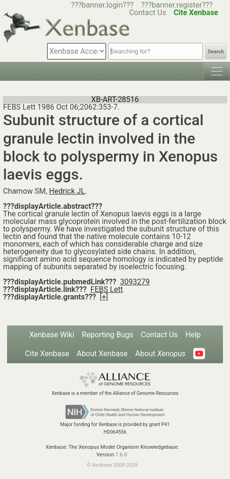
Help (193, 334)
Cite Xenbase (47, 353)
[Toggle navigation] (217, 71)
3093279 (135, 281)
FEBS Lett (106, 289)
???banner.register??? (177, 4)
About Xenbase (102, 353)
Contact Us (159, 334)
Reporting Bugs (107, 334)
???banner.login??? (102, 4)
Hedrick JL (67, 191)
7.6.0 (121, 455)
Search (216, 52)
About (160, 353)
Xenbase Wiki (51, 334)
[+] (104, 296)
